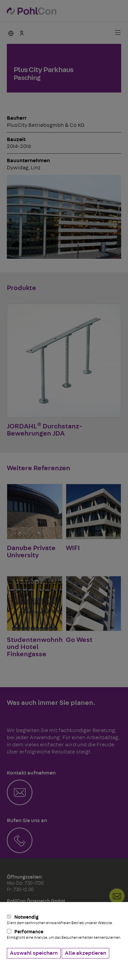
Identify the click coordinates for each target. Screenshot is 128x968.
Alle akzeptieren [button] (85, 953)
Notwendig (64, 919)
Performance (64, 934)
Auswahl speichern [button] (34, 953)
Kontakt (117, 896)
